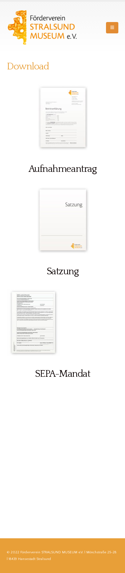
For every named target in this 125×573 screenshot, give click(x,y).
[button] (112, 27)
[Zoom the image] (63, 87)
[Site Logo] (43, 27)
